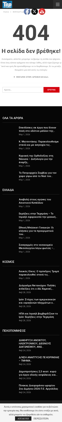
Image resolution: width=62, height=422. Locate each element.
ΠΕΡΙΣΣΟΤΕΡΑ (41, 418)
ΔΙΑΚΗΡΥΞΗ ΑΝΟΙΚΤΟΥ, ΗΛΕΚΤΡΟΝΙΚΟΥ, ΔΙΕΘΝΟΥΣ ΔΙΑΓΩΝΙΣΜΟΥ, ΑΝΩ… (35, 343)
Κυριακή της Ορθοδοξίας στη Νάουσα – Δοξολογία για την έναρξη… (36, 159)
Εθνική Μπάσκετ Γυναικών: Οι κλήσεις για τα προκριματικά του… (36, 231)
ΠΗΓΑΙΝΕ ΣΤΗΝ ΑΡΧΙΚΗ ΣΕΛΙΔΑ (31, 76)
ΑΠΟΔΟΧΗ (23, 418)
